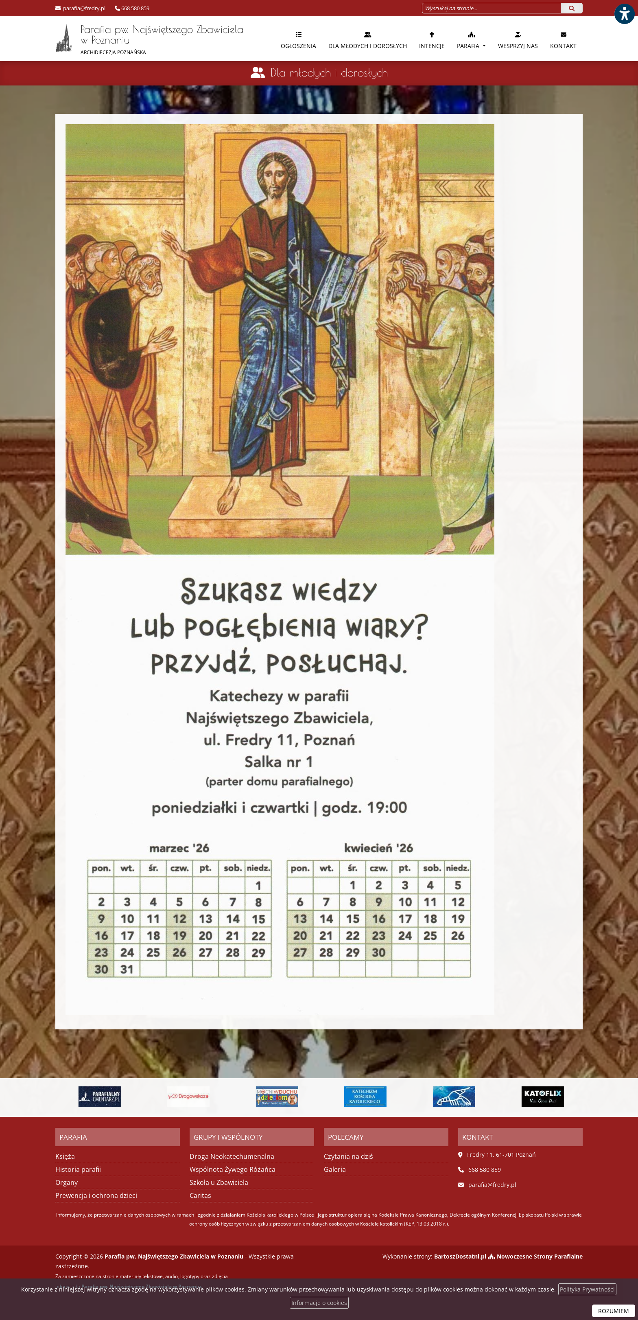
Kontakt (563, 40)
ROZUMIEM (613, 1311)
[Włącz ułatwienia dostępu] (624, 14)
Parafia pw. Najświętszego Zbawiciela (149, 39)
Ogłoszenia (298, 40)
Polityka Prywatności (587, 1289)
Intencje (432, 40)
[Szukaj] (572, 8)
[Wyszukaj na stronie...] (491, 8)
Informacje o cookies (319, 1303)
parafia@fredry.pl (83, 8)
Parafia (469, 40)
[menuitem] (298, 38)
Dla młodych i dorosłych (367, 40)
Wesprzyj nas (518, 40)
